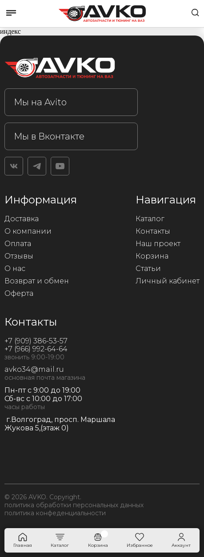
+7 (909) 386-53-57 (36, 341)
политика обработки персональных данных (74, 505)
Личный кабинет (168, 281)
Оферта (18, 293)
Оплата (17, 243)
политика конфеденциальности (55, 513)
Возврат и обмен (36, 281)
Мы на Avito (40, 102)
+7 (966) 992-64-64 (36, 349)
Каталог (150, 219)
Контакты (153, 231)
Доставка (21, 219)
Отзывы (18, 256)
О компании (28, 231)
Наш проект (158, 243)
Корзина (152, 256)
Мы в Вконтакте (49, 136)
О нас (14, 268)
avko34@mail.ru (34, 369)
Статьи (148, 268)
